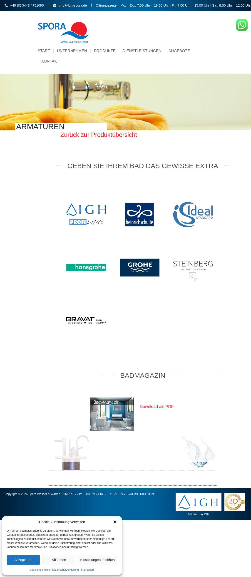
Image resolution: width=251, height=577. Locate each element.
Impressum (87, 569)
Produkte (104, 51)
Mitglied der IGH (198, 504)
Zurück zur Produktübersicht (98, 134)
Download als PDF (157, 406)
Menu (198, 48)
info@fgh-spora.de (73, 5)
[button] (115, 522)
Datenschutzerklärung (65, 569)
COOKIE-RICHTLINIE (142, 494)
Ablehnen (59, 560)
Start (44, 51)
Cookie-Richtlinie (40, 569)
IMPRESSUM (73, 494)
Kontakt (50, 61)
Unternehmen (72, 51)
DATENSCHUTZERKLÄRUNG (105, 494)
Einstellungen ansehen (97, 560)
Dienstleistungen (142, 51)
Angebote (179, 51)
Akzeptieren (23, 560)
